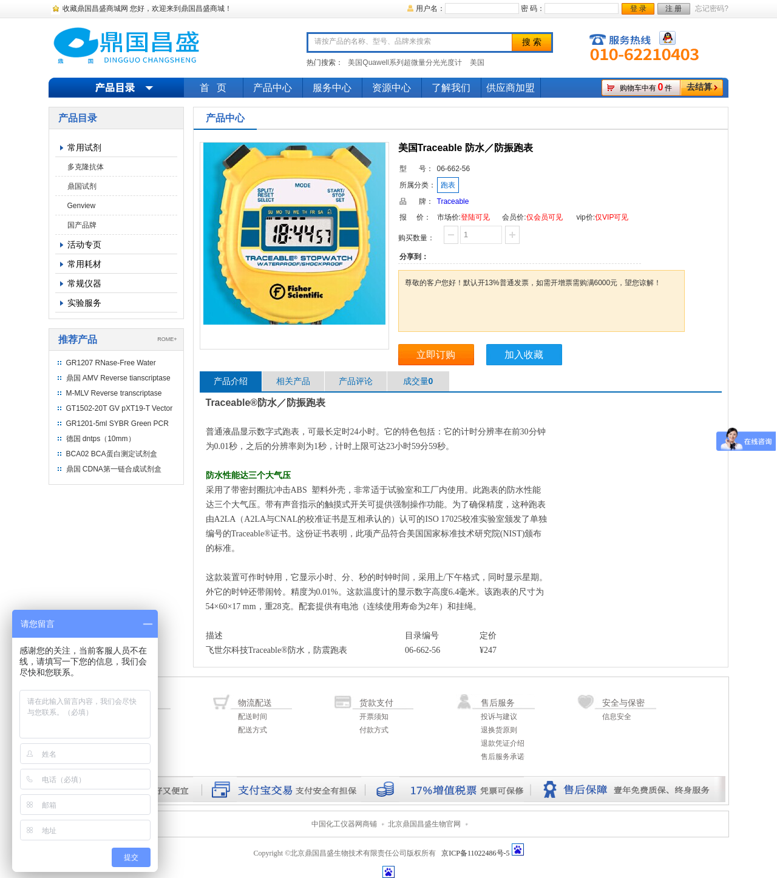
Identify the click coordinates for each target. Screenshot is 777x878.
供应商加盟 (510, 88)
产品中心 (272, 88)
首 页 (213, 88)
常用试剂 (84, 147)
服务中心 (332, 88)
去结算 (699, 87)
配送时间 (252, 716)
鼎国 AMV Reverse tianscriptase (118, 378)
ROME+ (167, 339)
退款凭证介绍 (502, 743)
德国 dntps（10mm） (100, 438)
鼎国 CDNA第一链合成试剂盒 (113, 469)
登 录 (638, 8)
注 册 (673, 8)
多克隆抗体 (85, 167)
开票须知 (373, 716)
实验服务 (84, 303)
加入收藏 (523, 355)
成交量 (418, 381)
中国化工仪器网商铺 (344, 824)
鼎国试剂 (82, 186)
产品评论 (356, 381)
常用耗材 (84, 264)
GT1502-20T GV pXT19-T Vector (119, 408)
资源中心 (391, 88)
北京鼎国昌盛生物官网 (424, 824)
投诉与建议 (499, 716)
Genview (81, 205)
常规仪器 (84, 283)
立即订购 (435, 355)
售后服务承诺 (502, 756)
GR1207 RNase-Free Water (111, 363)
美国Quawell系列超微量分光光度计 (404, 62)
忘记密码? (711, 8)
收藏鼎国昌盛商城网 (95, 8)
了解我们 (451, 88)
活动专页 (84, 244)
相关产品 (293, 381)
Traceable (453, 201)
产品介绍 (231, 381)
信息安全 (616, 716)
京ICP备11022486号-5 (475, 853)
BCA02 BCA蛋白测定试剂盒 (111, 454)
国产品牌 (82, 225)
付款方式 (373, 730)
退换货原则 (499, 730)
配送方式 (252, 730)
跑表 (448, 185)
